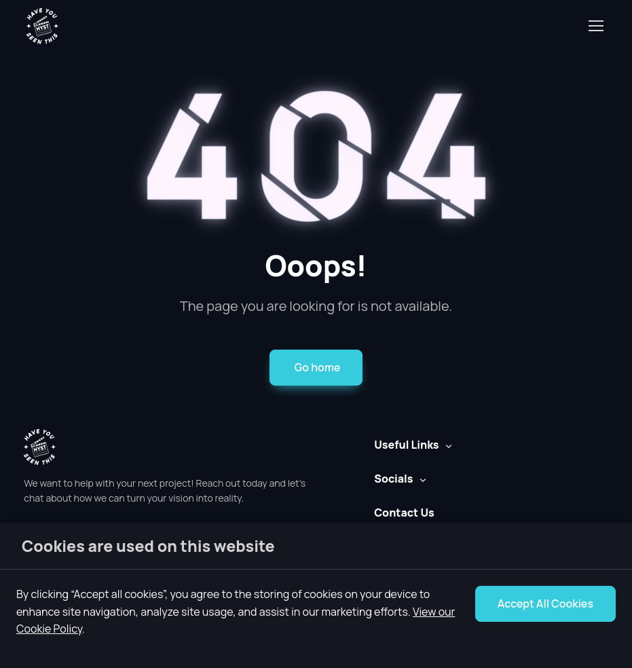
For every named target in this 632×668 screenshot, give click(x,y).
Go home (318, 367)
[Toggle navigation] (595, 26)
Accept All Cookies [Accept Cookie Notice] (545, 603)
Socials (393, 478)
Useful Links (406, 444)
